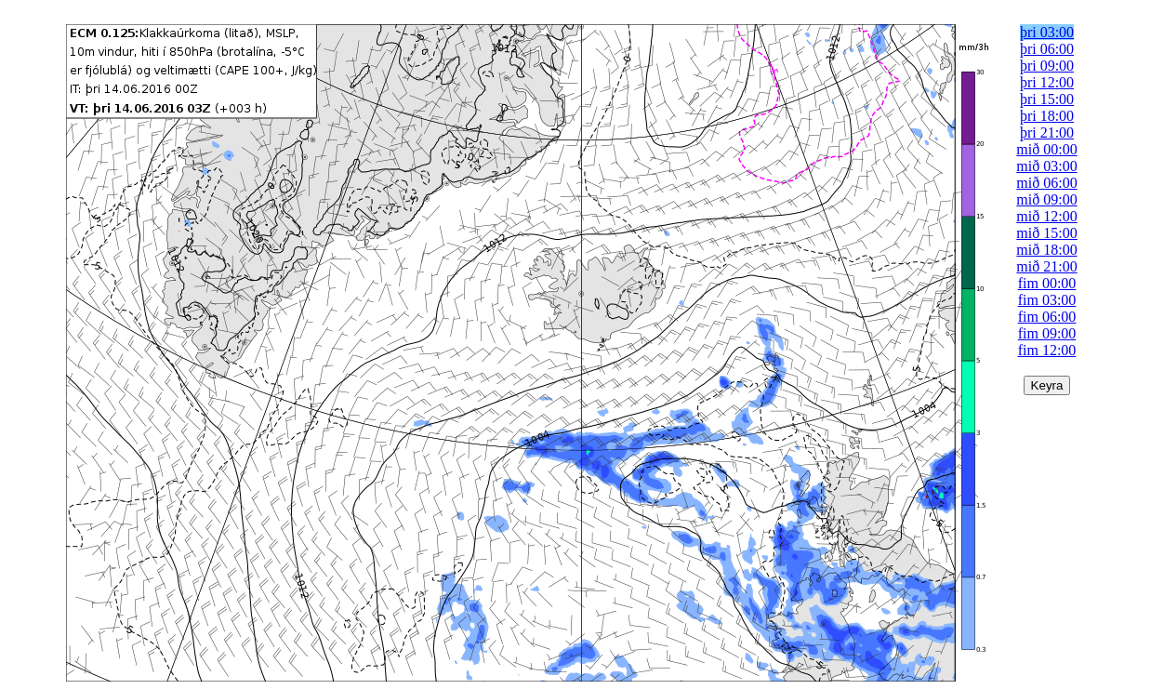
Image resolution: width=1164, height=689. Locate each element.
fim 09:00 (1047, 333)
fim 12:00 (1047, 350)
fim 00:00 (1047, 283)
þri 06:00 (1047, 49)
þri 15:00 (1047, 99)
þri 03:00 (1047, 32)
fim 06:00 (1047, 317)
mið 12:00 (1046, 216)
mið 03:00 (1046, 166)
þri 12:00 (1047, 82)
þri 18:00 (1047, 116)
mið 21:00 (1046, 266)
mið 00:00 (1046, 149)
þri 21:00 (1047, 132)
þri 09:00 (1047, 65)
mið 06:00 (1046, 183)
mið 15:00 (1046, 233)
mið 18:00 (1046, 250)
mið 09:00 (1046, 199)
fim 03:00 (1047, 300)
